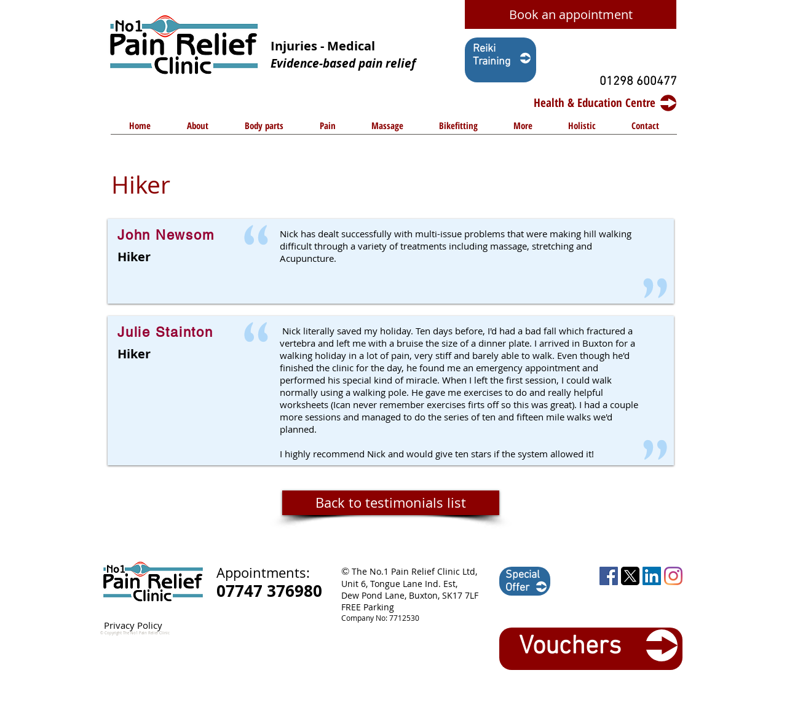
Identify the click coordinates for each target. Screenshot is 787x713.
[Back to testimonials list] (390, 502)
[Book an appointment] (570, 14)
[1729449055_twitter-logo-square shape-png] (630, 576)
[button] (263, 129)
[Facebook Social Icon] (608, 576)
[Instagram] (673, 576)
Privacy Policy (133, 625)
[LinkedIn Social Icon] (652, 576)
